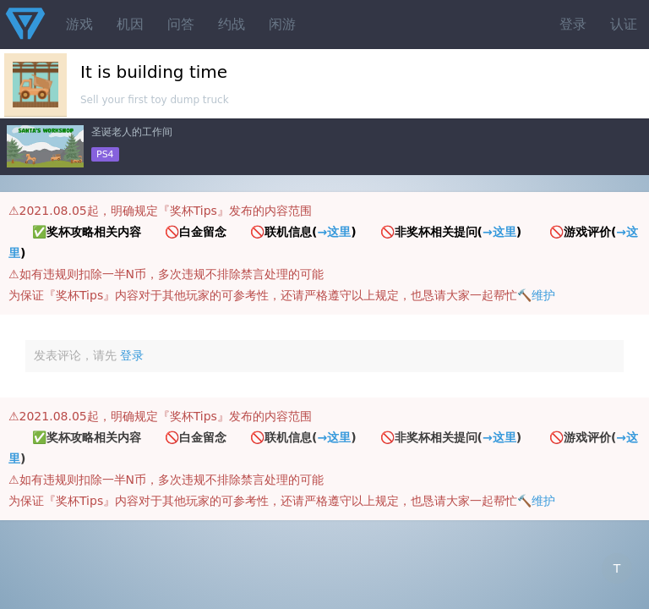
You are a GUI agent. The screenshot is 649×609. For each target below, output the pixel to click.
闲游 (282, 24)
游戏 (79, 24)
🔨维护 (536, 295)
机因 (130, 24)
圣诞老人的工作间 (131, 132)
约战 (231, 24)
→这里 (334, 232)
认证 (623, 24)
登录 (572, 24)
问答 (180, 24)
